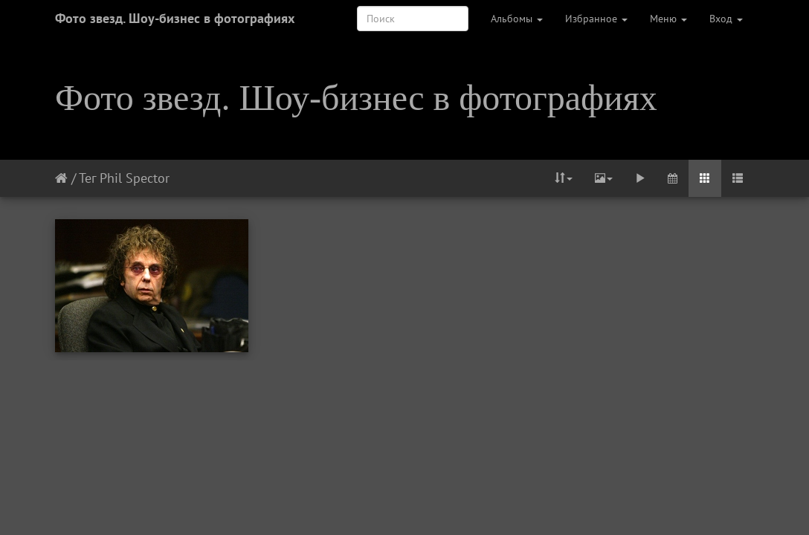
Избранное (596, 18)
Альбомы (517, 18)
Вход (726, 18)
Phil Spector (135, 178)
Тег (87, 178)
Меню (668, 18)
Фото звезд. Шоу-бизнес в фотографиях (174, 18)
